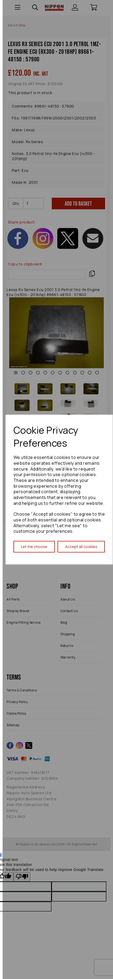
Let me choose (34, 546)
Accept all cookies (81, 546)
